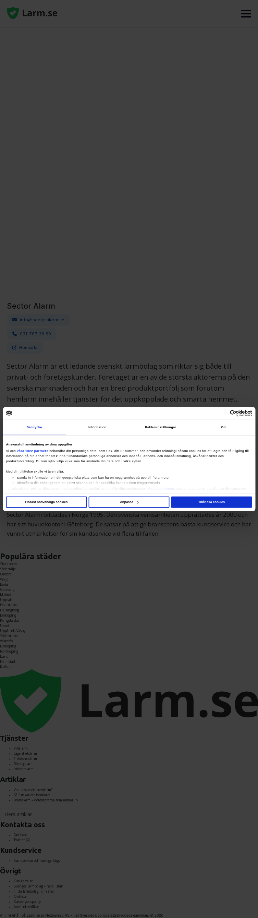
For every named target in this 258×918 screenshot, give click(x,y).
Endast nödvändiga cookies (46, 502)
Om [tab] (223, 427)
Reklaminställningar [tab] (160, 427)
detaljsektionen (161, 488)
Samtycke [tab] (34, 427)
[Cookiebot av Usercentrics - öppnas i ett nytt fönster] (222, 413)
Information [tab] (97, 427)
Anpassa (129, 502)
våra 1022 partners (32, 451)
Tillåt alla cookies (211, 502)
